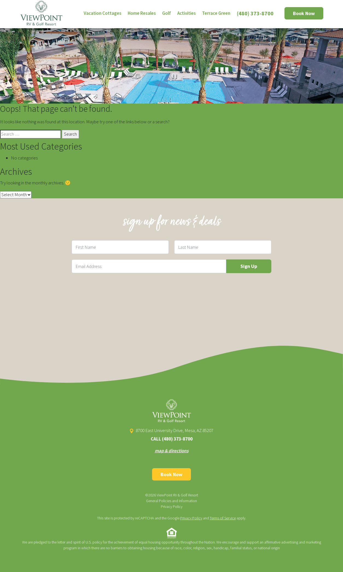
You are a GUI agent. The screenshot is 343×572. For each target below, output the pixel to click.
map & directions (171, 451)
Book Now (304, 13)
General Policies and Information (171, 500)
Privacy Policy (171, 506)
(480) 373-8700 (255, 13)
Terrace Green (216, 13)
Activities (186, 13)
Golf (166, 13)
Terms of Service (223, 518)
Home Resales (142, 13)
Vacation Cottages (102, 13)
